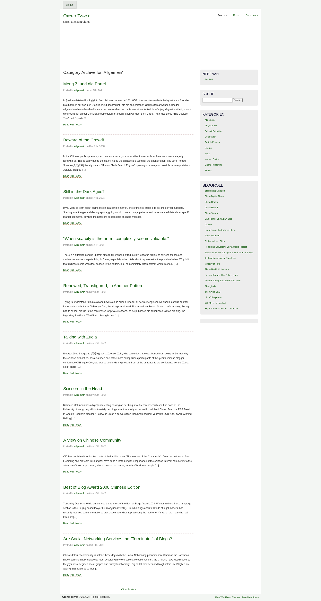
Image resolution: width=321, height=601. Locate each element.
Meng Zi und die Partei (84, 83)
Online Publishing (213, 164)
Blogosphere (211, 125)
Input (207, 153)
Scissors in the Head (82, 388)
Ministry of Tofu (212, 264)
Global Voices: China (215, 241)
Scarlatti (209, 79)
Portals (208, 170)
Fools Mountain (212, 235)
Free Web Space (250, 597)
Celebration (210, 136)
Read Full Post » (72, 124)
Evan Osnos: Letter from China (220, 230)
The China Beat (212, 292)
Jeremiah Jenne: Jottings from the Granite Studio (229, 252)
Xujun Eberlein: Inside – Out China (222, 308)
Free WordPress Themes (227, 597)
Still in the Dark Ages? (84, 191)
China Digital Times (214, 196)
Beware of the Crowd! (83, 140)
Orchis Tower (76, 15)
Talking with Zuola (80, 337)
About (69, 4)
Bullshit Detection (213, 131)
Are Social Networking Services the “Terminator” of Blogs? (117, 538)
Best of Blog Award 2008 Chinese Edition (101, 487)
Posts (236, 15)
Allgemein (79, 90)
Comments (252, 15)
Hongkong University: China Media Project (226, 247)
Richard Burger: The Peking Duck (221, 275)
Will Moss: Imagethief (215, 303)
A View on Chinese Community (92, 440)
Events (208, 148)
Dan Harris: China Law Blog (218, 219)
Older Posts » (128, 589)
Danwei (208, 224)
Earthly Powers (212, 142)
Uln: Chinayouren (213, 297)
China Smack (211, 213)
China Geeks (211, 202)
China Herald (211, 207)
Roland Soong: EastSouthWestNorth (223, 280)
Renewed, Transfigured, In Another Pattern (103, 285)
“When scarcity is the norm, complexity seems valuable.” (116, 238)
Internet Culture (212, 159)
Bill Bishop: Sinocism (215, 190)
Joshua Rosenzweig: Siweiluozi (220, 258)
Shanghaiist (210, 286)
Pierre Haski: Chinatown (217, 269)
